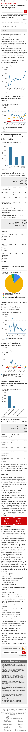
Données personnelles (19, 710)
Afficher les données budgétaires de (10, 22)
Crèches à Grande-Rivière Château (12, 614)
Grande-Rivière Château (9, 592)
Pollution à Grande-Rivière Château (12, 625)
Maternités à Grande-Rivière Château (12, 616)
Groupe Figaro (21, 713)
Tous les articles (20, 712)
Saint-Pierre (10, 14)
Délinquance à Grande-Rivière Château (13, 623)
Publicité (24, 709)
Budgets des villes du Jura (9, 584)
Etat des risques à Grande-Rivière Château (14, 619)
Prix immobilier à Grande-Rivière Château (13, 596)
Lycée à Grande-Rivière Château (11, 612)
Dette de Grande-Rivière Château (6, 521)
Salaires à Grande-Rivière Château (11, 594)
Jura (14, 3)
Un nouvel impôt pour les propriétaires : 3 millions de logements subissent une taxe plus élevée (13, 687)
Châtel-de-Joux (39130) (8, 582)
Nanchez (16, 14)
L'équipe (13, 709)
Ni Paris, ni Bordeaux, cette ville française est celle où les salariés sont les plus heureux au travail (13, 695)
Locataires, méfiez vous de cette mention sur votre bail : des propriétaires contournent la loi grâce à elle (13, 682)
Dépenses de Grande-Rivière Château (20, 521)
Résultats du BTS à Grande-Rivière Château (14, 643)
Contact (6, 710)
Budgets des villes (8, 3)
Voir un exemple (22, 655)
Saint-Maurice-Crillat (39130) (10, 580)
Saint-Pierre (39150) (7, 574)
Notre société (19, 709)
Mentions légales (13, 713)
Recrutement (11, 710)
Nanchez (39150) (6, 576)
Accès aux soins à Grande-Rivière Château (14, 621)
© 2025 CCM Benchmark (14, 714)
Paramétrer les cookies (6, 712)
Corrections (6, 713)
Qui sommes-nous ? (6, 709)
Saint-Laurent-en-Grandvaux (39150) (12, 578)
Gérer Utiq (14, 712)
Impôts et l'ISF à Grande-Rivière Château (13, 599)
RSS (25, 712)
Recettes (3, 30)
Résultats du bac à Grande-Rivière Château (14, 637)
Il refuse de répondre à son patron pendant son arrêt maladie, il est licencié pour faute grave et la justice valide (13, 665)
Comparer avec (5, 26)
